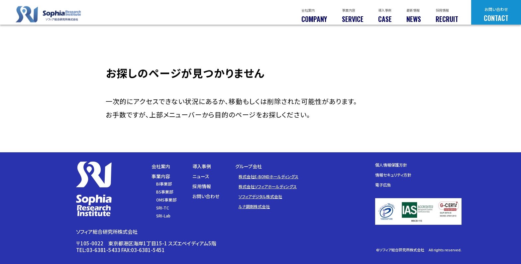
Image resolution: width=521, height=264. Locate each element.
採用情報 (201, 186)
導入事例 (201, 166)
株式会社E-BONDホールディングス (268, 176)
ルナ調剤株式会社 (254, 206)
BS (164, 192)
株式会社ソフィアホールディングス (268, 186)
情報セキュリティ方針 (393, 175)
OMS (166, 199)
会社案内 (161, 166)
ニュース (200, 176)
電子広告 (383, 185)
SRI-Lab (163, 215)
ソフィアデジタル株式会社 (260, 196)
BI (164, 184)
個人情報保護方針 (391, 165)
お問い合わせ (205, 196)
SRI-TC (162, 207)
